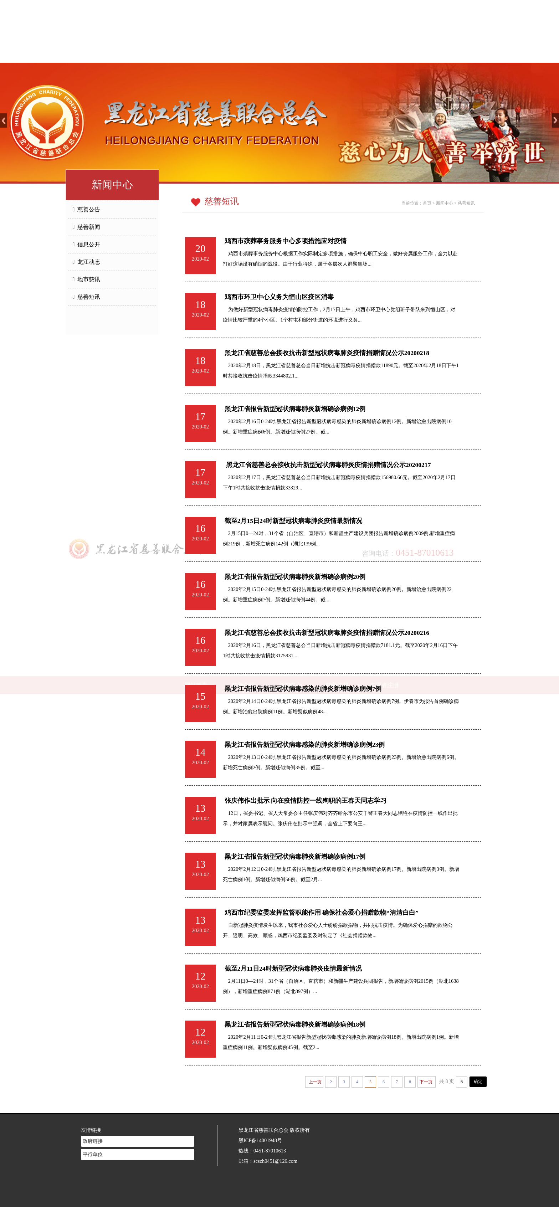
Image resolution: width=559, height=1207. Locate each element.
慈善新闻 (87, 227)
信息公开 (87, 244)
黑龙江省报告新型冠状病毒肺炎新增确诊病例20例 (295, 576)
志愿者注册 (384, 54)
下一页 (426, 1081)
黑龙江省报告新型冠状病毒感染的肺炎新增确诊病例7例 (303, 688)
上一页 (315, 1081)
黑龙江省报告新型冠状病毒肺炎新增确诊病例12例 (295, 408)
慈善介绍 (243, 54)
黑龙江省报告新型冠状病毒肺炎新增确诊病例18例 (295, 1024)
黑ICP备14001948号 (260, 1129)
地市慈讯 (87, 279)
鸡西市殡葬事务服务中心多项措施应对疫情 (286, 241)
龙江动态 (87, 262)
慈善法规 (337, 54)
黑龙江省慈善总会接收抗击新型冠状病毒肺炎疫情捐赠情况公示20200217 (328, 464)
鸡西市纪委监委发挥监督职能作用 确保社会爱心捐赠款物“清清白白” (322, 912)
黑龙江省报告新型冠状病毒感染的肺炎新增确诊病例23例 (305, 744)
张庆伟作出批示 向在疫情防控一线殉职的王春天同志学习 (305, 800)
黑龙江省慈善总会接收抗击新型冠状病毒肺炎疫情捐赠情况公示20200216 (327, 632)
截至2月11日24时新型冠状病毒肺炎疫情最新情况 (293, 968)
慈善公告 (87, 209)
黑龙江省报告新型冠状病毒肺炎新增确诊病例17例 (295, 856)
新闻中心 (290, 54)
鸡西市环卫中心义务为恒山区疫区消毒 (279, 297)
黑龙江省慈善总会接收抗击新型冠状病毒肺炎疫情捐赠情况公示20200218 (327, 352)
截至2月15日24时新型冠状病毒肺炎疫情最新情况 (293, 520)
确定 (478, 1081)
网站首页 (196, 54)
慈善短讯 (87, 297)
